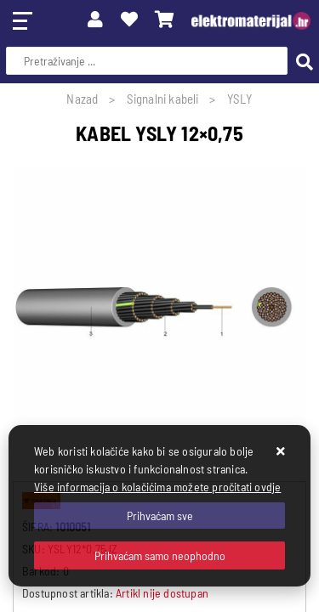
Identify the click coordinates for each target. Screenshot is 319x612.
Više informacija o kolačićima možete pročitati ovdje (157, 486)
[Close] (159, 515)
